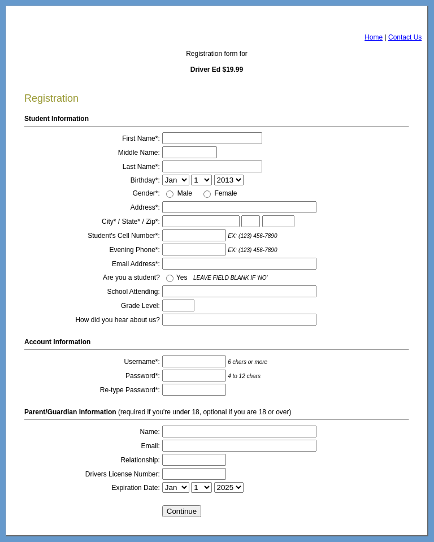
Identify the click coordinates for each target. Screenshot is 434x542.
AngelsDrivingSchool (79, 19)
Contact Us (405, 37)
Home (373, 37)
